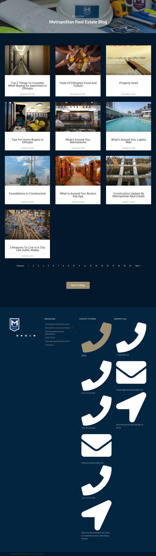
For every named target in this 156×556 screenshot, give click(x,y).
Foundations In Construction (27, 193)
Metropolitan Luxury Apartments (59, 328)
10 (74, 266)
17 (113, 266)
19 (124, 266)
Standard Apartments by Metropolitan (60, 333)
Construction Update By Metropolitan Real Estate (128, 195)
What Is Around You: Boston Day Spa (78, 195)
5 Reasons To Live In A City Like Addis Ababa (27, 249)
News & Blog (50, 338)
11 (79, 266)
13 (90, 266)
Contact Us (49, 345)
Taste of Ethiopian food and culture (78, 84)
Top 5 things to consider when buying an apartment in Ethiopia (27, 85)
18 (119, 266)
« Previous (20, 266)
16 (107, 266)
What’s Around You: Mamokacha (78, 141)
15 (102, 266)
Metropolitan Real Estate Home (57, 324)
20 (130, 266)
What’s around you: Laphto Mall (128, 141)
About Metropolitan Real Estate (57, 341)
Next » (137, 266)
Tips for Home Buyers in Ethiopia (27, 141)
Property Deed (128, 83)
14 (96, 266)
